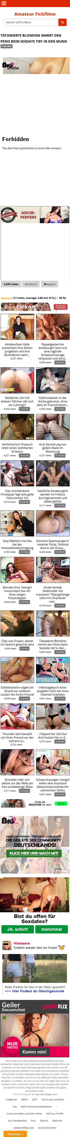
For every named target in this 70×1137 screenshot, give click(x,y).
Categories (11, 1099)
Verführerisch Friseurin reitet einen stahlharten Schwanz (17, 447)
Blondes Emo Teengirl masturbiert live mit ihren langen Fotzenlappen (17, 593)
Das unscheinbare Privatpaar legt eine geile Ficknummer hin (17, 494)
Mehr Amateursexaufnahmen (36, 1106)
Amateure (31, 284)
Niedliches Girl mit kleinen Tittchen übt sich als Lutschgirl (17, 401)
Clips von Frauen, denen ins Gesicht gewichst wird (17, 643)
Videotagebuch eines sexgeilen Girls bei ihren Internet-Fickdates (53, 691)
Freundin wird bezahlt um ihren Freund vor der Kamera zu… (17, 737)
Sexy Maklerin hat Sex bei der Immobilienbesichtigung (17, 544)
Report (49, 284)
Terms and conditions (52, 1099)
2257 (34, 1099)
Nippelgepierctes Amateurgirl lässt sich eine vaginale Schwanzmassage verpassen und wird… (52, 351)
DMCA (24, 1099)
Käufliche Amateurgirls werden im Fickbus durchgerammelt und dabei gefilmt (53, 496)
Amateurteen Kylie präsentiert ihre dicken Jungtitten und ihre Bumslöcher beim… (17, 349)
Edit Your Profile (54, 1113)
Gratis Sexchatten (47, 1127)
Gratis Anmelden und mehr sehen (24, 1113)
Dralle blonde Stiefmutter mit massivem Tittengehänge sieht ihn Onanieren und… (52, 595)
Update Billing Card (24, 1127)
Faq (15, 1106)
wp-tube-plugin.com (46, 1094)
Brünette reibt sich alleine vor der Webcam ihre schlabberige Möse (17, 783)
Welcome (57, 1120)
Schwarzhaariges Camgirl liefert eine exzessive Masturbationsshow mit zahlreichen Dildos (52, 785)
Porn (33, 1120)
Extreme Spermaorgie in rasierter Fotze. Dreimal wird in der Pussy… (53, 544)
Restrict (44, 1120)
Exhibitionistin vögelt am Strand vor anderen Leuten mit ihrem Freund (17, 691)
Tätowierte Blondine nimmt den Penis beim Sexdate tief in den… (53, 644)
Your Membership (17, 1120)
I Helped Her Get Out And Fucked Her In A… (52, 736)
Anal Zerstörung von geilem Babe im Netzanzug (52, 447)
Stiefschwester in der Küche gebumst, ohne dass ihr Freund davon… (53, 401)
